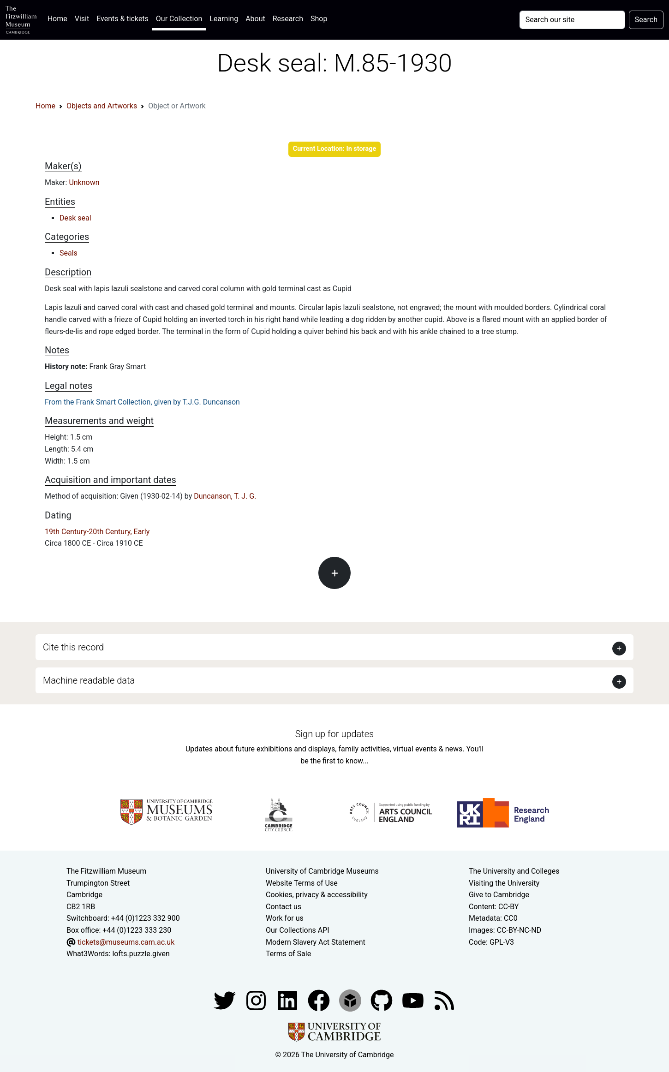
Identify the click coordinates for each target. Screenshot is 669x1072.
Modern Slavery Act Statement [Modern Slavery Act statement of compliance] (315, 942)
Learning (223, 18)
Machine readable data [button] (89, 680)
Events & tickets (122, 18)
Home (59, 17)
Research (288, 18)
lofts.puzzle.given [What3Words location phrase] (140, 953)
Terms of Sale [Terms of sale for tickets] (288, 953)
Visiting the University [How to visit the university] (504, 883)
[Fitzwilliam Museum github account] (382, 999)
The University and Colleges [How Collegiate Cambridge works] (514, 871)
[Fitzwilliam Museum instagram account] (257, 999)
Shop (319, 18)
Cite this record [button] (73, 647)
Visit (82, 18)
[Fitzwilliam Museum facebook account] (288, 999)
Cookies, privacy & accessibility (317, 894)
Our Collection (179, 18)
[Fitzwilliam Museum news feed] (444, 999)
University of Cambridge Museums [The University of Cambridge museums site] (322, 871)
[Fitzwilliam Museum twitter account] (225, 999)
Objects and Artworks (101, 105)
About (255, 18)
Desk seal (75, 218)
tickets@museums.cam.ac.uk (126, 942)
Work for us (285, 918)
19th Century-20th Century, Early (97, 531)
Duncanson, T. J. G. (225, 496)
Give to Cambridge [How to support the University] (499, 894)
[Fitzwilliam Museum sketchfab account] (351, 999)
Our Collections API (297, 930)
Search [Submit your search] (646, 19)
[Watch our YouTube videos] (414, 999)
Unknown (84, 182)
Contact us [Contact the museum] (283, 906)
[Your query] (572, 20)
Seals (69, 253)
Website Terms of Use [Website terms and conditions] (302, 883)
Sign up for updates (334, 733)
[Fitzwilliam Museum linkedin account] (319, 999)
